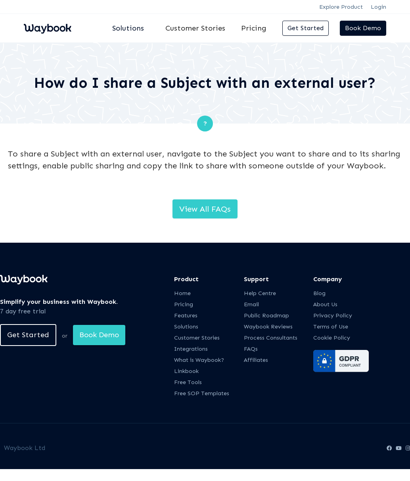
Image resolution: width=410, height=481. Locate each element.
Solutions (186, 326)
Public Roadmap (266, 315)
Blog (319, 293)
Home (182, 293)
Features (185, 315)
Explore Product (341, 7)
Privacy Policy (332, 315)
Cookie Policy (331, 337)
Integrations (191, 349)
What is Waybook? (199, 360)
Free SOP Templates (201, 393)
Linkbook (186, 371)
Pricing (253, 28)
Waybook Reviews (268, 326)
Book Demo (363, 28)
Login (378, 7)
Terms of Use (330, 326)
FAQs (251, 349)
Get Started (305, 28)
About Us (325, 304)
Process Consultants (270, 337)
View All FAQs (205, 209)
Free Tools (188, 382)
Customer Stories (195, 28)
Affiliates (256, 360)
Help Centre (260, 293)
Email (251, 304)
